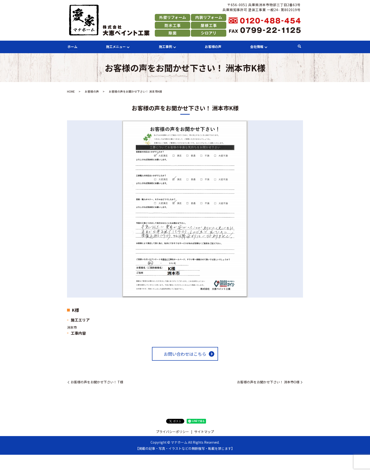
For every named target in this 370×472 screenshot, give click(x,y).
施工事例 (165, 46)
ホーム (72, 46)
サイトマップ (204, 431)
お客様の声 (213, 46)
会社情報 (256, 46)
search (299, 46)
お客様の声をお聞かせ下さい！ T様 (97, 382)
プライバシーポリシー (172, 431)
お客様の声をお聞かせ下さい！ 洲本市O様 (268, 382)
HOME (71, 91)
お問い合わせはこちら (185, 354)
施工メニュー (115, 46)
